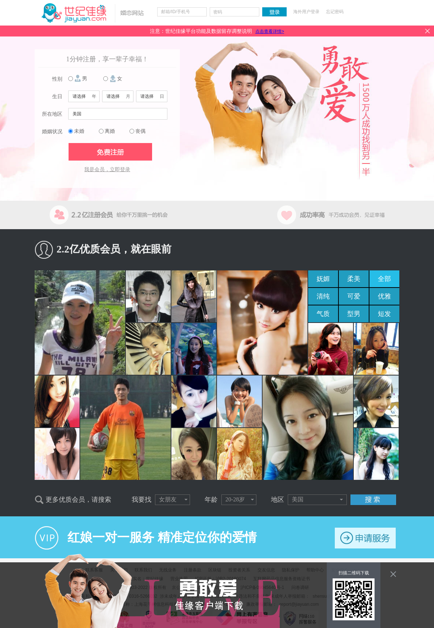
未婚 (79, 131)
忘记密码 (335, 11)
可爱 (353, 296)
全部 (384, 278)
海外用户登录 (306, 11)
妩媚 (323, 278)
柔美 (353, 278)
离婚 (110, 131)
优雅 (384, 296)
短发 (384, 313)
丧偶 (140, 131)
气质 (323, 313)
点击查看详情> (269, 31)
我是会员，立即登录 (107, 169)
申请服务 (365, 538)
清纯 (323, 296)
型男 (353, 313)
